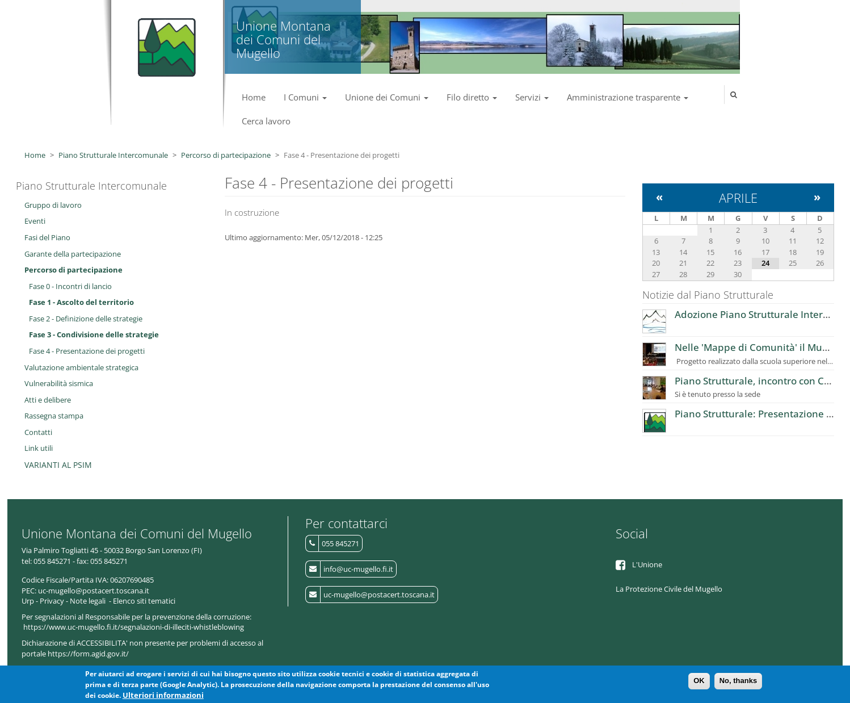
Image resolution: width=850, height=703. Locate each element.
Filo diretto (472, 97)
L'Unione (647, 564)
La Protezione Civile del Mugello (669, 589)
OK (699, 681)
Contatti (38, 432)
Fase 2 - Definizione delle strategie (85, 318)
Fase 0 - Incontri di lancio (70, 286)
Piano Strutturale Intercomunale (113, 155)
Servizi (532, 97)
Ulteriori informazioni (163, 696)
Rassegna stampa (53, 416)
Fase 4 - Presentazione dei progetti (87, 351)
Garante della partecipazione (72, 254)
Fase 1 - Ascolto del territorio (81, 302)
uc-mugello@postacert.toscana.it (379, 594)
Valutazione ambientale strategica (81, 367)
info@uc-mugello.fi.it (358, 569)
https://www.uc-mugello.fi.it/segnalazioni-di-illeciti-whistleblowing (133, 627)
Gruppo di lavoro (53, 205)
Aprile (738, 197)
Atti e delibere (47, 400)
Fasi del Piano (47, 237)
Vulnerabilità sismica (58, 383)
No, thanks (738, 681)
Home (254, 97)
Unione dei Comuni (386, 97)
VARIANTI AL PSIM (58, 464)
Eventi (34, 221)
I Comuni (305, 97)
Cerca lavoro (266, 121)
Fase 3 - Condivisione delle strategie (94, 334)
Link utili (38, 448)
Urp (28, 601)
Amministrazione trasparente (627, 97)
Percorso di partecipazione (226, 155)
